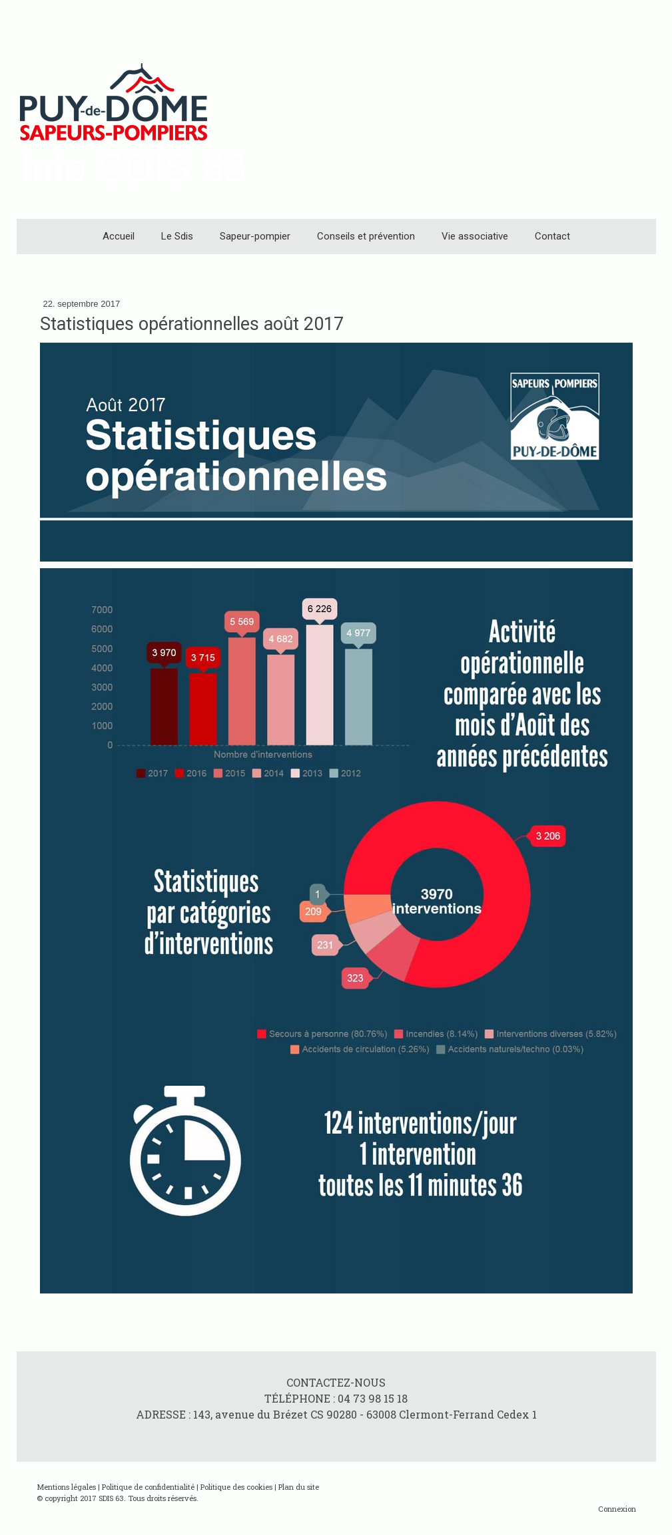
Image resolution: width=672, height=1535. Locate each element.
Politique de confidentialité (148, 1487)
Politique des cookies (236, 1487)
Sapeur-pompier (255, 236)
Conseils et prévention (366, 236)
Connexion (617, 1509)
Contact (552, 236)
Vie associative (475, 236)
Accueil (119, 236)
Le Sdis (177, 236)
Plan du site (298, 1487)
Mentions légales (66, 1487)
